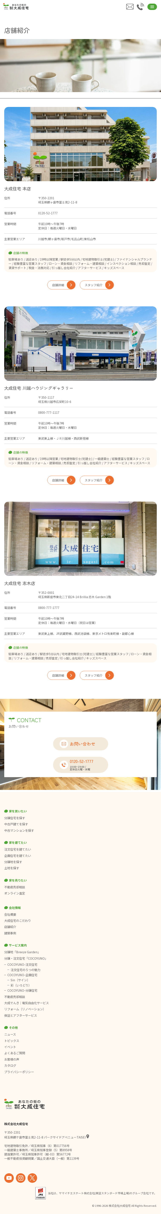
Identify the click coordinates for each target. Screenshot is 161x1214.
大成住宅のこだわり (17, 920)
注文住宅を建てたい (17, 849)
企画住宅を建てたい (17, 855)
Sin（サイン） (20, 979)
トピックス (11, 1040)
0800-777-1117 (48, 412)
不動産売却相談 (14, 887)
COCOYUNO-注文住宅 (22, 964)
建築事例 (10, 933)
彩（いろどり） (21, 985)
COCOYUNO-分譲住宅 (22, 990)
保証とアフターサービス (20, 1015)
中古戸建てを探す (16, 824)
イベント (10, 1046)
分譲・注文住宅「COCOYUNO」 (26, 958)
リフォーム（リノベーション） (25, 1009)
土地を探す (11, 867)
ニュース (10, 1034)
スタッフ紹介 (99, 285)
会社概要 (10, 914)
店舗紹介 (10, 926)
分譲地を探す (13, 861)
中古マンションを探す (19, 830)
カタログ (10, 1065)
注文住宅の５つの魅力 (25, 969)
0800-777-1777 (48, 608)
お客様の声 (11, 1059)
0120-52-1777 (48, 213)
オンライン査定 (14, 893)
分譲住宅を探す (14, 817)
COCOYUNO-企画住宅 (22, 974)
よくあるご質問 (14, 1052)
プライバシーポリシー (19, 1071)
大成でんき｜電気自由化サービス (26, 1002)
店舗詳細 (63, 285)
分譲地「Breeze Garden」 (22, 951)
